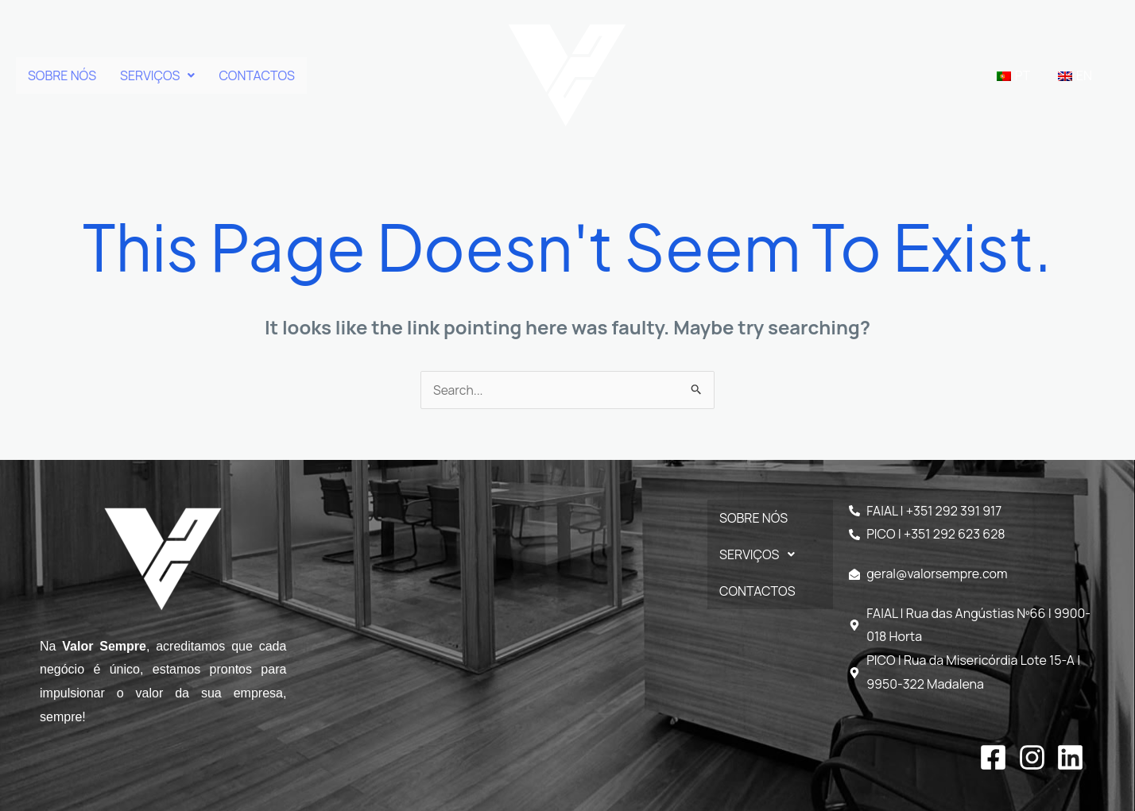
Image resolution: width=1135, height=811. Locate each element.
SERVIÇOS (157, 75)
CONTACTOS (256, 75)
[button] (157, 75)
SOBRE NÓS (62, 75)
